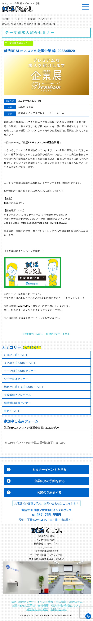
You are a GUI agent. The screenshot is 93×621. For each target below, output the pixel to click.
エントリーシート (47, 182)
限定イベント (12, 410)
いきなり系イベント (16, 354)
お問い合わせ (59, 609)
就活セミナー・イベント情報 (35, 601)
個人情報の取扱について (66, 605)
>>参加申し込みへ (33, 334)
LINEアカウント (33, 305)
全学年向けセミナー (16, 378)
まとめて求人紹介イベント (20, 362)
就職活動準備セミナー (17, 402)
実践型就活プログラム (17, 394)
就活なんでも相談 (37, 609)
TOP (13, 601)
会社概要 (43, 605)
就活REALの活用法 (23, 605)
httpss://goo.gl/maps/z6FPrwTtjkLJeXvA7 (44, 223)
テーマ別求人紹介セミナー (20, 370)
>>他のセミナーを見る (57, 334)
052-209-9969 (48, 536)
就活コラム (76, 601)
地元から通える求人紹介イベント (24, 386)
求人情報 (61, 601)
